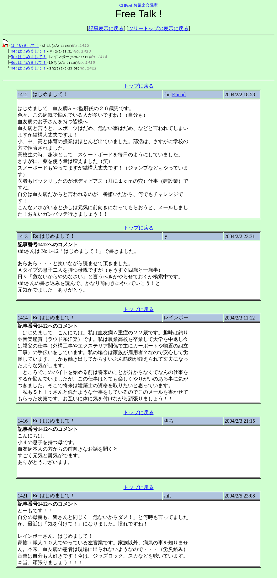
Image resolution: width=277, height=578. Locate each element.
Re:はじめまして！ (27, 51)
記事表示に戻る (106, 28)
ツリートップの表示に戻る (158, 28)
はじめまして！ (25, 45)
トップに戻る (139, 88)
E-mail (179, 96)
